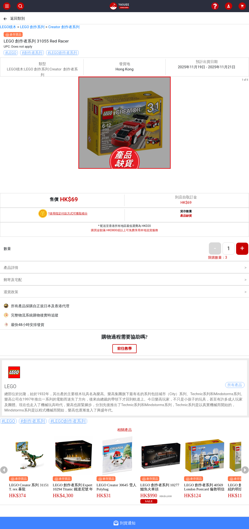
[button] (116, 165)
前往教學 (124, 348)
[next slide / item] (245, 124)
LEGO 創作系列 (32, 27)
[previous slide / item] (3, 124)
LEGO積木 (8, 27)
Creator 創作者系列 (64, 27)
